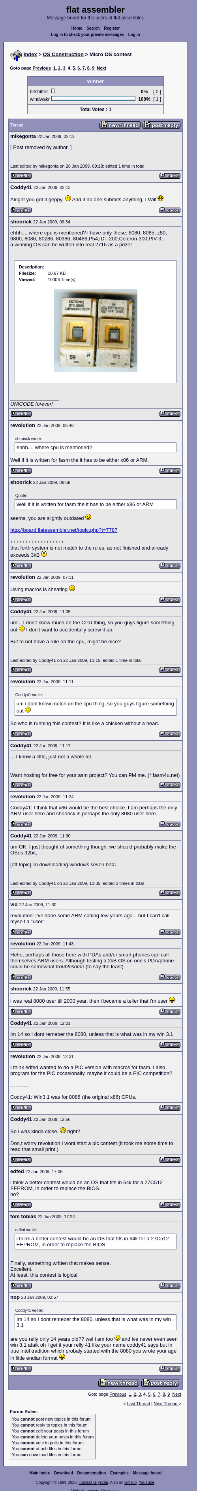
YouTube (146, 1482)
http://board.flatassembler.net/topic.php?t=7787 (63, 530)
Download (63, 1473)
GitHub (130, 1482)
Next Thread (166, 1403)
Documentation (91, 1473)
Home (77, 28)
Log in (134, 34)
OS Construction (63, 54)
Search (92, 28)
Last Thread (138, 1403)
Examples (119, 1473)
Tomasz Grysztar (93, 1482)
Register (112, 28)
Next (101, 68)
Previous (41, 68)
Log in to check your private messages (87, 34)
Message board (147, 1473)
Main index (40, 1473)
